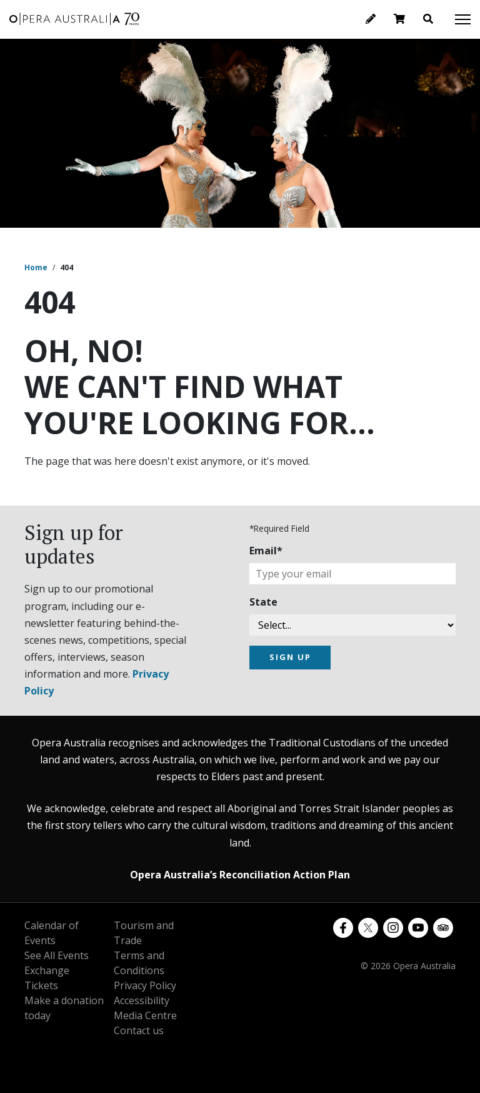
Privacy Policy (145, 985)
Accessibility (141, 1000)
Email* (265, 550)
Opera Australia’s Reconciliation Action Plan (240, 875)
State (263, 602)
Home (36, 267)
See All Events (56, 955)
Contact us (139, 1030)
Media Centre (145, 1015)
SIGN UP (290, 657)
